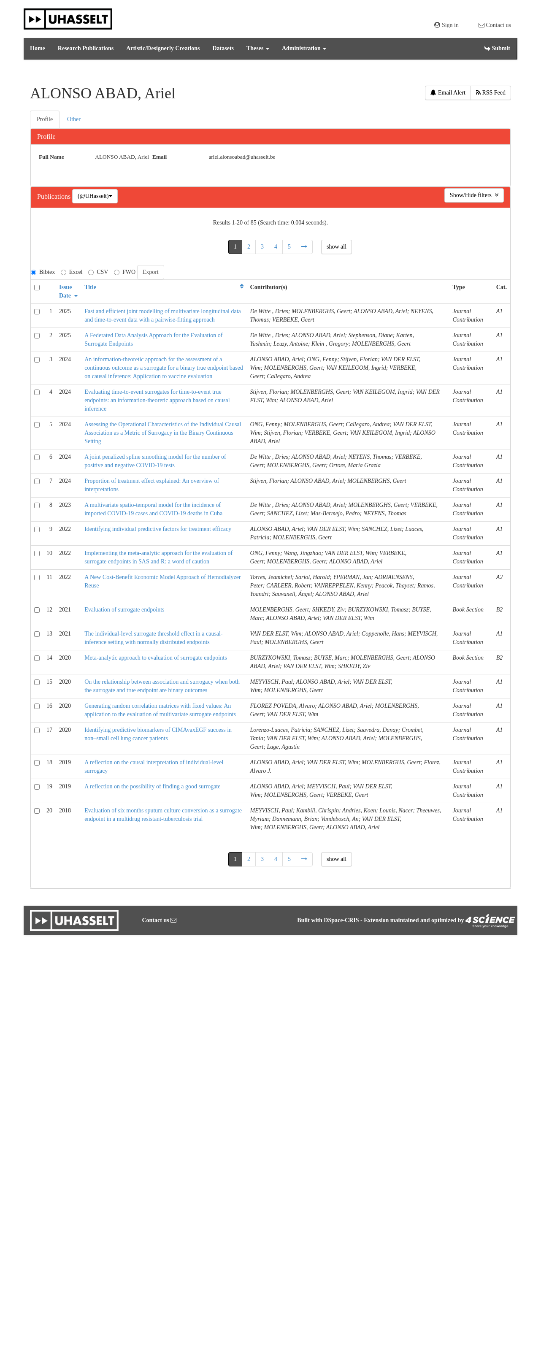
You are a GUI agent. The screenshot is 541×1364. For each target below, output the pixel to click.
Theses (257, 48)
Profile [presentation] (45, 119)
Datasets (223, 48)
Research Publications (86, 48)
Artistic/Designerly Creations (163, 48)
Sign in (446, 25)
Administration (304, 48)
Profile (46, 136)
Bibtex (43, 272)
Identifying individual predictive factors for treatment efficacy (157, 529)
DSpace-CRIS (341, 920)
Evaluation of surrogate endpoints (124, 609)
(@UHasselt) (95, 196)
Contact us (495, 25)
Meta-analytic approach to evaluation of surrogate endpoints (155, 658)
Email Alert (447, 92)
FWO (124, 272)
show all (336, 247)
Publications (54, 196)
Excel (72, 272)
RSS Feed (491, 92)
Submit (497, 48)
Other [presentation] (74, 119)
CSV (98, 272)
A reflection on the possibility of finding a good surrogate (152, 786)
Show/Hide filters (474, 195)
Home (37, 48)
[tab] (45, 119)
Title (90, 287)
